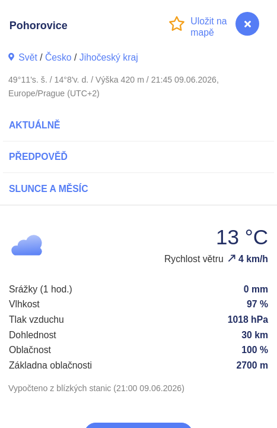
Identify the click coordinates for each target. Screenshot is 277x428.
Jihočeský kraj (108, 57)
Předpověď (38, 157)
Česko (58, 57)
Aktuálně (35, 125)
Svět (27, 57)
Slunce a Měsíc (48, 189)
